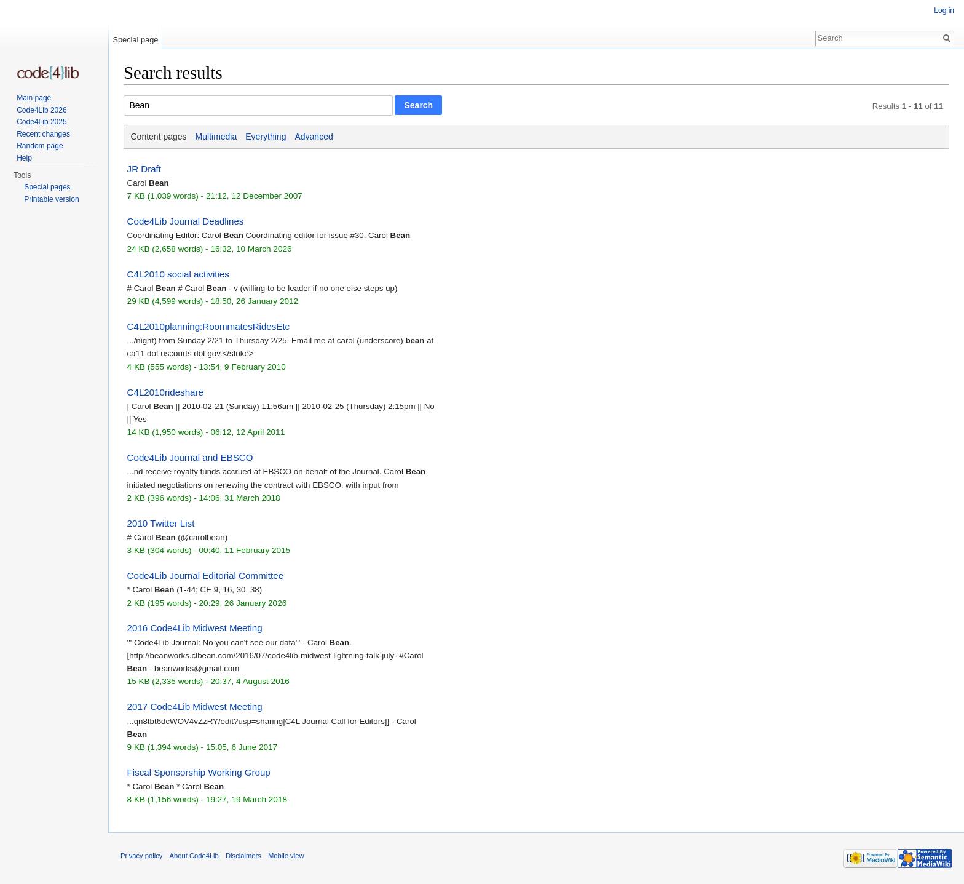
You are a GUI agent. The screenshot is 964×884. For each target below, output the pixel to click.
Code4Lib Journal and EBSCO (190, 457)
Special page (135, 39)
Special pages (47, 187)
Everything (265, 136)
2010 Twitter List (161, 523)
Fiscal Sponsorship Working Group (199, 772)
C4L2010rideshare (165, 392)
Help (24, 158)
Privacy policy (141, 855)
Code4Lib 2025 (41, 121)
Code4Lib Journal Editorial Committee (205, 575)
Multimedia (216, 136)
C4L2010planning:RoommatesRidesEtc (208, 326)
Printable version (51, 199)
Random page (40, 145)
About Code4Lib (194, 855)
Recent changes (43, 134)
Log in (944, 10)
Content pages (159, 136)
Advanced (313, 136)
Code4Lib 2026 (41, 110)
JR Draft (144, 169)
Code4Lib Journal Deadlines (185, 221)
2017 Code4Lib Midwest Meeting (195, 706)
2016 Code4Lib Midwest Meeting (195, 628)
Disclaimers (243, 855)
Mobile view (286, 855)
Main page (34, 98)
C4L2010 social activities (178, 274)
